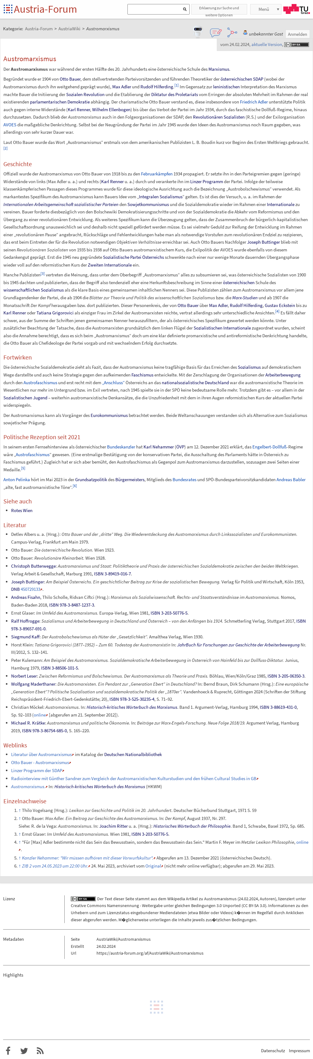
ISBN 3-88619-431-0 (278, 707)
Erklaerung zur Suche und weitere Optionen (219, 10)
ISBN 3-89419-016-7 (112, 574)
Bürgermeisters (129, 479)
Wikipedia (176, 898)
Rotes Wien (21, 510)
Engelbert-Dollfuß (269, 447)
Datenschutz (273, 1050)
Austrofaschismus (40, 382)
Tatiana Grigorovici (55, 313)
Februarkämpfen (157, 174)
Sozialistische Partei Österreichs (133, 257)
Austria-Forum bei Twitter (24, 1051)
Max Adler (121, 87)
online (40, 715)
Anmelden (297, 34)
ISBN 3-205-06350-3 (286, 676)
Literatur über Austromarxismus (41, 754)
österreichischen (236, 79)
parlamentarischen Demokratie (60, 102)
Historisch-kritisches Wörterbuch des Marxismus (132, 707)
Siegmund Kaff (25, 637)
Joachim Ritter (113, 826)
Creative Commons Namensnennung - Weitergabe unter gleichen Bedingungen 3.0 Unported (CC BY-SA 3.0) (168, 905)
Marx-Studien (245, 297)
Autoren (267, 898)
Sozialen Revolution (85, 94)
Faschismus (142, 375)
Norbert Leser (24, 676)
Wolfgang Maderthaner (33, 684)
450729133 (30, 589)
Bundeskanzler (121, 447)
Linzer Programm (206, 181)
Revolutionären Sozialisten (219, 117)
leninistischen (226, 87)
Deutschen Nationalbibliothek (133, 754)
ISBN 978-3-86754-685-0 (44, 730)
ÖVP (180, 447)
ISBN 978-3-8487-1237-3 (71, 605)
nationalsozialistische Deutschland (195, 382)
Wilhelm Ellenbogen (111, 109)
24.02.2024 (248, 898)
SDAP (258, 79)
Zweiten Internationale (110, 265)
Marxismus (218, 69)
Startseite (8, 9)
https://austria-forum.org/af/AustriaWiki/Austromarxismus (150, 953)
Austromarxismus (220, 898)
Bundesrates (184, 479)
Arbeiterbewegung (283, 375)
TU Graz (296, 9)
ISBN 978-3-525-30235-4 (131, 699)
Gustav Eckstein (280, 305)
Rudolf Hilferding (156, 87)
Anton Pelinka (16, 479)
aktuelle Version (266, 44)
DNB (15, 589)
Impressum (299, 1050)
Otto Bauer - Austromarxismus (40, 762)
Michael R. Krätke (28, 723)
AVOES (9, 125)
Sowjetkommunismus (148, 204)
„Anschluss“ (113, 382)
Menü (264, 9)
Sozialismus (249, 367)
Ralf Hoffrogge (25, 621)
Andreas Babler (291, 479)
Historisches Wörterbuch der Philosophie (191, 826)
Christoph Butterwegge (33, 566)
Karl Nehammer (159, 447)
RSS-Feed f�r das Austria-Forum (40, 1051)
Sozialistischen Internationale (222, 328)
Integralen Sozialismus (160, 197)
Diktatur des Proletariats (174, 94)
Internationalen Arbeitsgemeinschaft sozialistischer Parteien (60, 204)
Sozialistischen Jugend (25, 398)
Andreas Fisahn (25, 597)
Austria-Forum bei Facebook (8, 1051)
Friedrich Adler (254, 102)
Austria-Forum (45, 8)
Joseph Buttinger (263, 242)
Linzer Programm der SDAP (36, 770)
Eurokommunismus (109, 415)
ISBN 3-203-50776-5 (169, 613)
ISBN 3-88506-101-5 (59, 668)
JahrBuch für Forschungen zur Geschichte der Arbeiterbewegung (238, 645)
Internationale (280, 204)
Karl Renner (79, 109)
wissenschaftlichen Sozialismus (33, 290)
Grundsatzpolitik (91, 479)
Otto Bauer (70, 79)
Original (153, 866)
